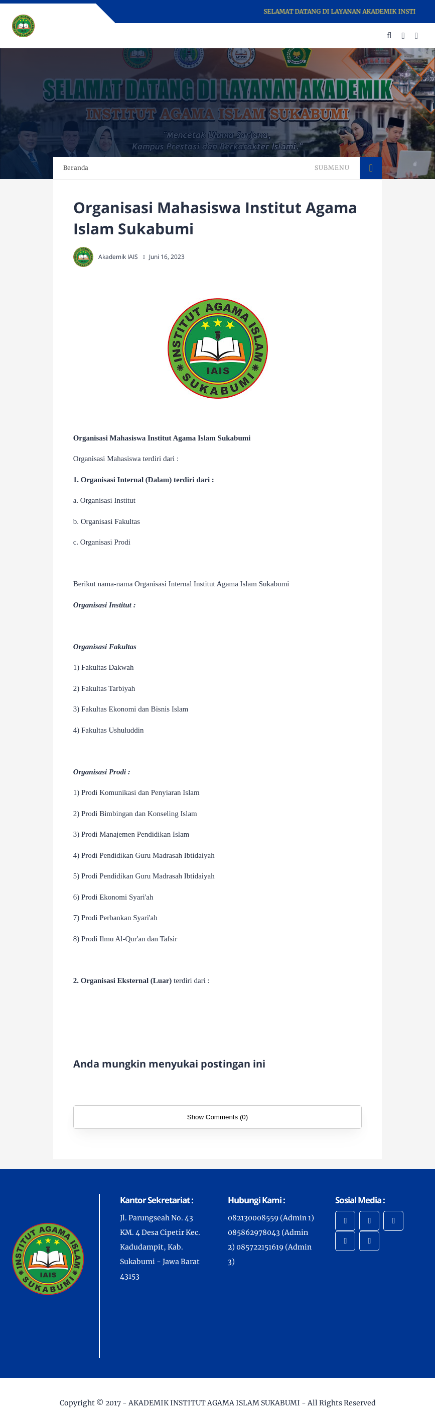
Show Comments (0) (217, 1117)
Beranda (75, 167)
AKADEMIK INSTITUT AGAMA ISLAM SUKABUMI (214, 1402)
